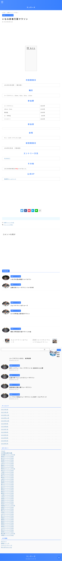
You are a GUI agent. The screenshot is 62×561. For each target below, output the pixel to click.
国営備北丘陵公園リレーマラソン (21, 387)
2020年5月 (4, 435)
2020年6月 (4, 432)
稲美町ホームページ (10, 179)
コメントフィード (6, 545)
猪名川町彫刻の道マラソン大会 (21, 332)
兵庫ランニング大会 (9, 222)
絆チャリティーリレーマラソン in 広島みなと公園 (27, 368)
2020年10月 (5, 421)
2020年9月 (4, 424)
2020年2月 (4, 443)
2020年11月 (5, 418)
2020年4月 (4, 438)
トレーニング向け (8, 224)
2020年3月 (4, 441)
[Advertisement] (31, 33)
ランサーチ (31, 7)
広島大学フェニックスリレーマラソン (22, 378)
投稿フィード (5, 543)
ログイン (4, 541)
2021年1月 (4, 412)
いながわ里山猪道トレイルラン (21, 279)
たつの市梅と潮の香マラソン (21, 314)
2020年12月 (5, 415)
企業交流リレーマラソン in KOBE (23, 287)
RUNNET (7, 158)
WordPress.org (6, 547)
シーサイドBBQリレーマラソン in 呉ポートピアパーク (29, 397)
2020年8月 (4, 426)
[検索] (44, 349)
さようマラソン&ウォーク (20, 305)
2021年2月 (4, 409)
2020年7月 (4, 429)
